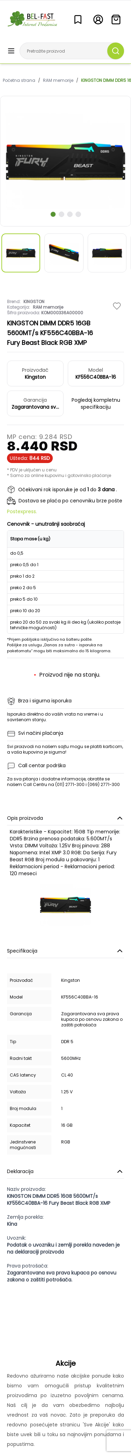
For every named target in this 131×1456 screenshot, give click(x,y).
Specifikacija (65, 951)
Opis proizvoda (65, 818)
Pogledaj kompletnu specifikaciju (96, 403)
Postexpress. (22, 511)
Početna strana (19, 80)
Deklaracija (65, 1171)
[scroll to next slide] (53, 214)
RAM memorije (58, 80)
